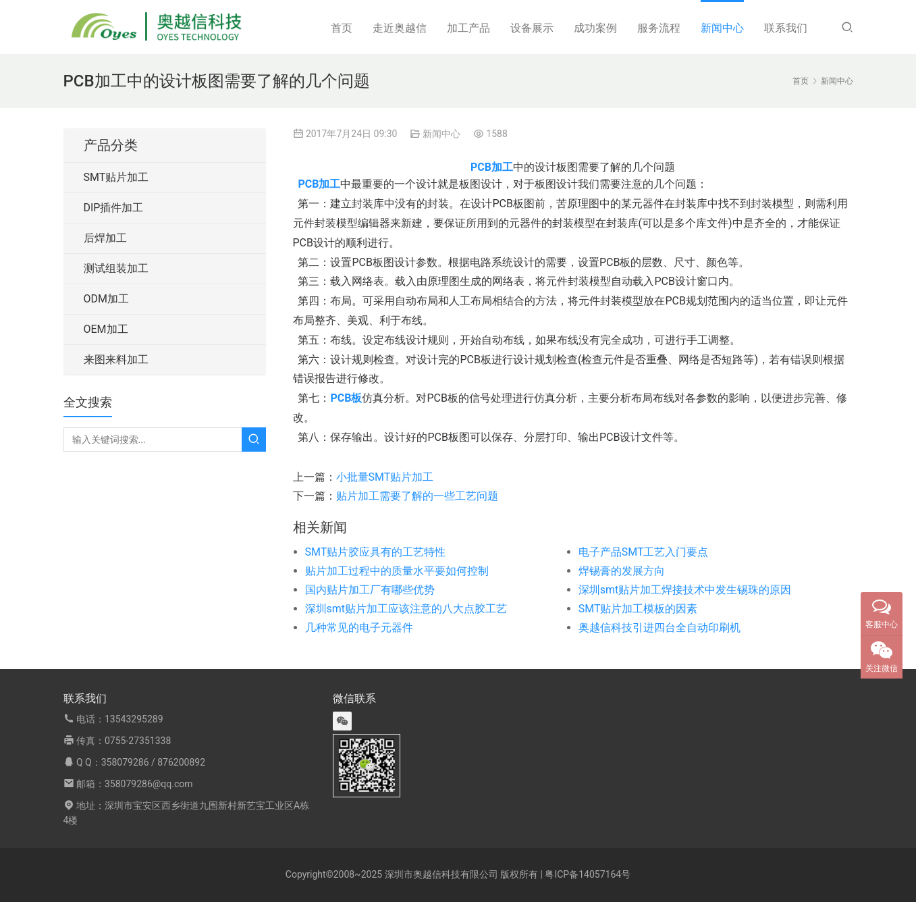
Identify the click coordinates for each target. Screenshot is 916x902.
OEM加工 (106, 329)
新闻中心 (722, 28)
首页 (341, 28)
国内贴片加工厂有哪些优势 (370, 589)
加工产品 (468, 28)
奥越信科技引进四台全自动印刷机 (659, 627)
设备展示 (532, 28)
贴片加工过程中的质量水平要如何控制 (397, 570)
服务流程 (658, 28)
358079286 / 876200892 (153, 762)
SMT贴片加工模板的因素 (638, 608)
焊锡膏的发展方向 (621, 570)
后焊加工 (105, 238)
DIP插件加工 (114, 207)
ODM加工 (106, 298)
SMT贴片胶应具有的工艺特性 (375, 552)
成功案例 (595, 28)
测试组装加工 (116, 268)
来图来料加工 (116, 359)
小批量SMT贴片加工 (385, 477)
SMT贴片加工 (116, 177)
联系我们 (785, 28)
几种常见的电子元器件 (359, 627)
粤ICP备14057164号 (587, 874)
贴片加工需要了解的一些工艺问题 (417, 495)
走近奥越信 (400, 28)
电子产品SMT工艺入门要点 (643, 552)
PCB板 (346, 398)
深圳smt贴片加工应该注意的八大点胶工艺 (406, 608)
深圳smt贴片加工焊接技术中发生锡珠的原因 (685, 589)
